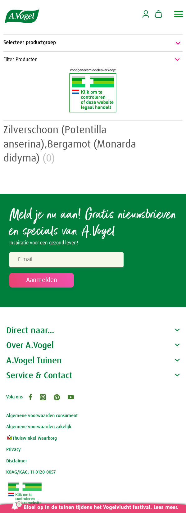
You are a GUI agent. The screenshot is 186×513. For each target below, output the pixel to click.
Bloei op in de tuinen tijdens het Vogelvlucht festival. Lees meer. (101, 507)
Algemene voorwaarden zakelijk (38, 426)
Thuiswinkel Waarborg (31, 438)
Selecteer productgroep (93, 43)
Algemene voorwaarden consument (42, 415)
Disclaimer (16, 461)
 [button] (178, 14)
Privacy (13, 449)
